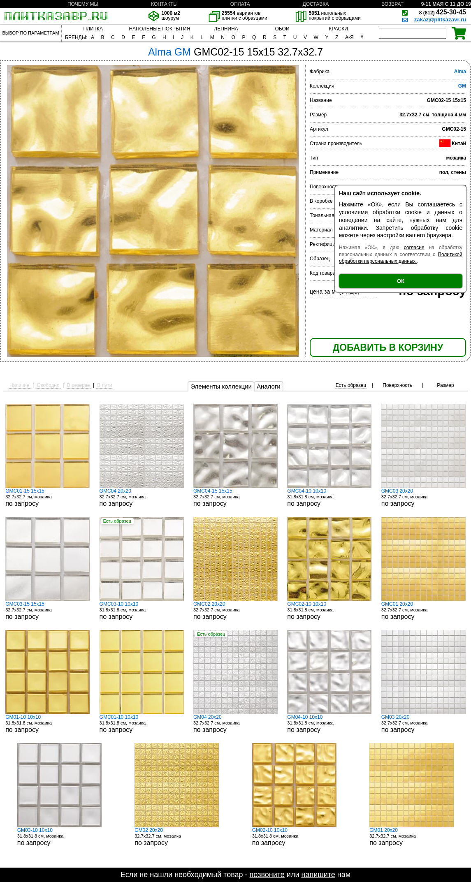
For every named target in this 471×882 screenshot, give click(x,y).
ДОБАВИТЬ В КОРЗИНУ (388, 347)
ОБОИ (282, 29)
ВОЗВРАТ (392, 4)
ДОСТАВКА (316, 4)
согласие (414, 247)
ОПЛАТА (240, 4)
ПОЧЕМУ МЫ (82, 4)
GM (462, 86)
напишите (318, 874)
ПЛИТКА (93, 29)
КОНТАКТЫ (164, 4)
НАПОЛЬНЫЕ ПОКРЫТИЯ (159, 29)
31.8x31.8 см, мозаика (329, 497)
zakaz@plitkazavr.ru (440, 19)
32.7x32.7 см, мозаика (47, 497)
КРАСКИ (338, 29)
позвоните (267, 874)
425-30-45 (442, 12)
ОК (400, 281)
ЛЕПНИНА (226, 29)
